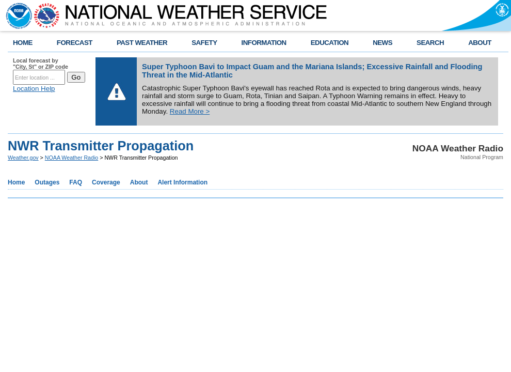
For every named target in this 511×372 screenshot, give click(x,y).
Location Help (34, 88)
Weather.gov (23, 157)
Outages (47, 182)
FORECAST (74, 43)
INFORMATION (264, 43)
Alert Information (182, 182)
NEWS (382, 43)
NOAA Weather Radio (71, 157)
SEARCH (430, 43)
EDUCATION (329, 43)
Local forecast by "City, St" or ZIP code (40, 63)
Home (16, 182)
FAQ (75, 182)
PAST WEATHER (142, 43)
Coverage (106, 182)
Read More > (190, 111)
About (139, 182)
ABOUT (479, 43)
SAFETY (204, 43)
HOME (23, 43)
